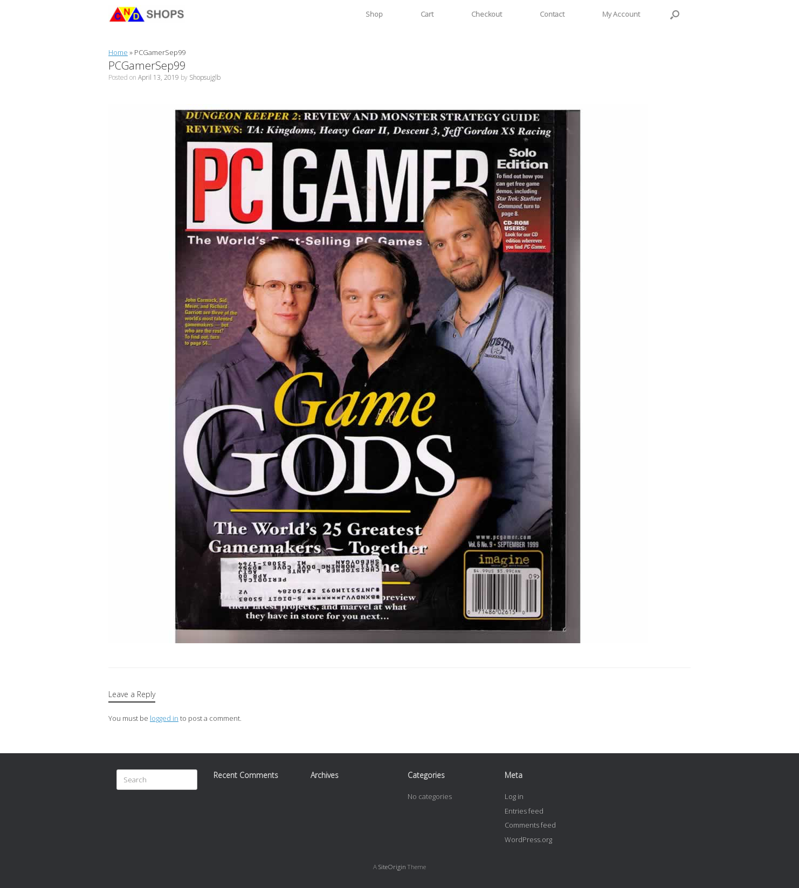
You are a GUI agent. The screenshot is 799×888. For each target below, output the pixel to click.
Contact (552, 14)
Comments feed (530, 825)
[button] (675, 14)
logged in (164, 718)
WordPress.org (528, 839)
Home (118, 52)
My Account (621, 14)
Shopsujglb (205, 77)
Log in (514, 796)
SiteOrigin (392, 867)
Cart (427, 14)
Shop (374, 14)
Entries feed (524, 811)
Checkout (486, 14)
